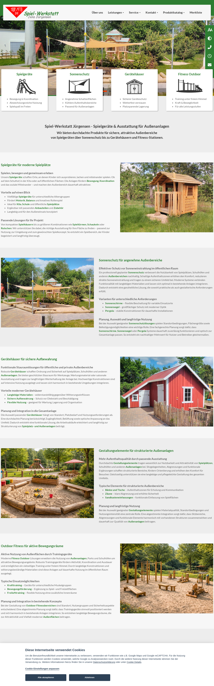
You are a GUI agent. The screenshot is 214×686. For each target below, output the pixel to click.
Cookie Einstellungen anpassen (42, 668)
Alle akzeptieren (46, 677)
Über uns (97, 12)
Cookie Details (134, 662)
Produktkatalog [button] (174, 12)
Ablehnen (89, 677)
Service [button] (135, 12)
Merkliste (196, 12)
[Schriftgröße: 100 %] (209, 29)
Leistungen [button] (116, 12)
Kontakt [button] (152, 12)
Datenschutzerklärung (104, 662)
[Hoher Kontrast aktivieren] (209, 38)
